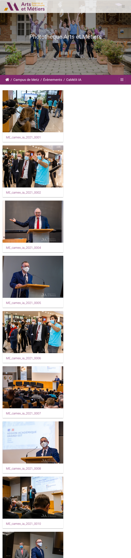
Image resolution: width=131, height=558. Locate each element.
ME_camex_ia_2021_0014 (88, 412)
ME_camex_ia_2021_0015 (23, 466)
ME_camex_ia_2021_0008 (23, 302)
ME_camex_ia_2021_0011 (23, 357)
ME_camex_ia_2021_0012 (88, 357)
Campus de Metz (26, 80)
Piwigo (23, 552)
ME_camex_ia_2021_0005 (88, 192)
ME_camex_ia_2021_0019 (88, 466)
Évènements (52, 80)
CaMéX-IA (73, 80)
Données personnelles (115, 552)
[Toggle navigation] (123, 6)
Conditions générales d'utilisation (80, 552)
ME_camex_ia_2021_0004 (23, 192)
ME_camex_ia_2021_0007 (88, 247)
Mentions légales (47, 552)
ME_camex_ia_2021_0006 (23, 247)
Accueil (7, 79)
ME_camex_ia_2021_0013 (23, 412)
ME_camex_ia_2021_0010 (88, 302)
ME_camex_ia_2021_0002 (88, 137)
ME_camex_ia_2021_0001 (23, 137)
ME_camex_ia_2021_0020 (23, 521)
